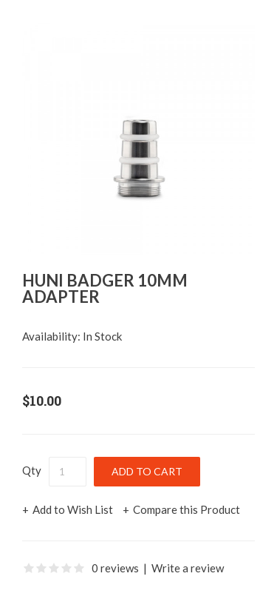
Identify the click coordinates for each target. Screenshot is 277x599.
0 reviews (115, 568)
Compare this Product (186, 509)
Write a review (187, 568)
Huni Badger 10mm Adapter (105, 288)
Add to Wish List (73, 509)
